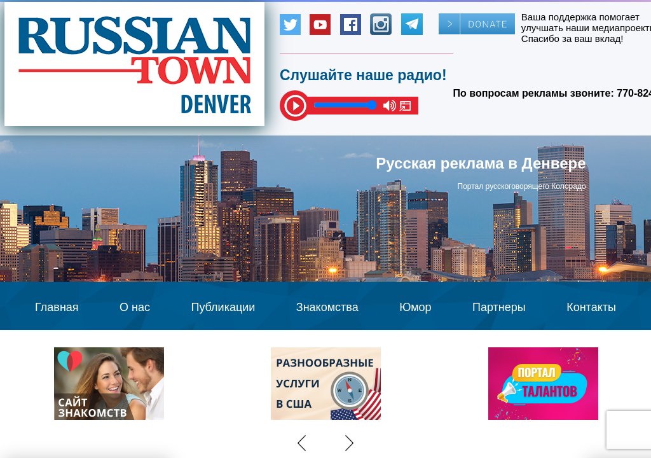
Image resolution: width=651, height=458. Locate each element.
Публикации (223, 307)
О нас (135, 307)
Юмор (415, 307)
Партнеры (499, 307)
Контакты (591, 307)
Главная (57, 307)
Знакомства (327, 307)
